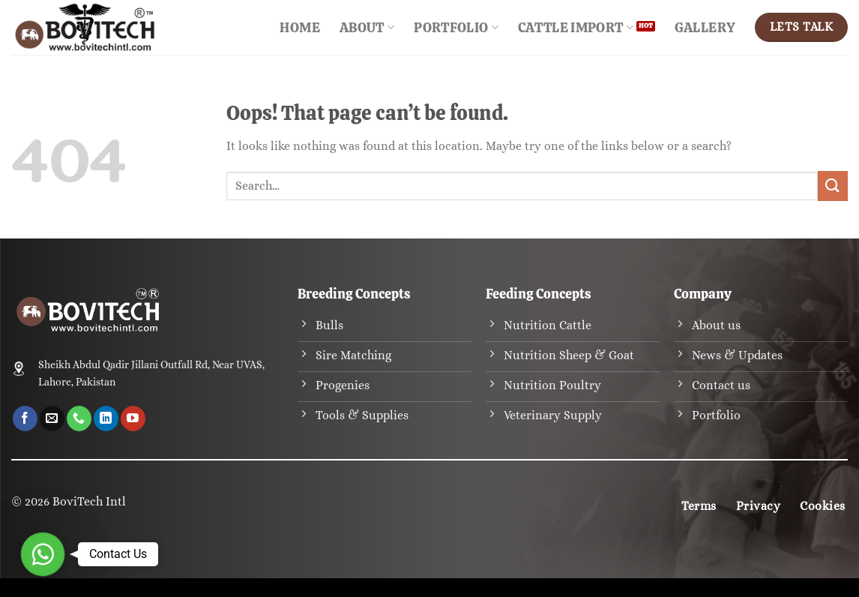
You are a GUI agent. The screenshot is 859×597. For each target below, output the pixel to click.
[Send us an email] (52, 418)
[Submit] (833, 185)
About (367, 27)
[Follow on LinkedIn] (106, 418)
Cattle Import (575, 27)
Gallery (705, 27)
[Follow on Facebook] (25, 418)
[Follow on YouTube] (133, 418)
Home (299, 27)
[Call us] (79, 418)
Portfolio (456, 27)
